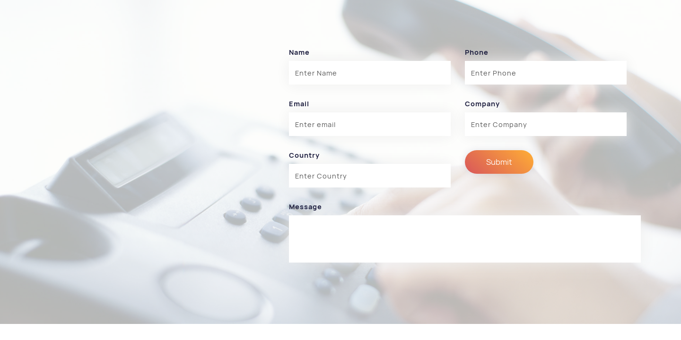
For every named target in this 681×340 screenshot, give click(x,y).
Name (299, 52)
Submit (499, 162)
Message (305, 206)
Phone (477, 52)
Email (299, 103)
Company (482, 103)
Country (304, 155)
